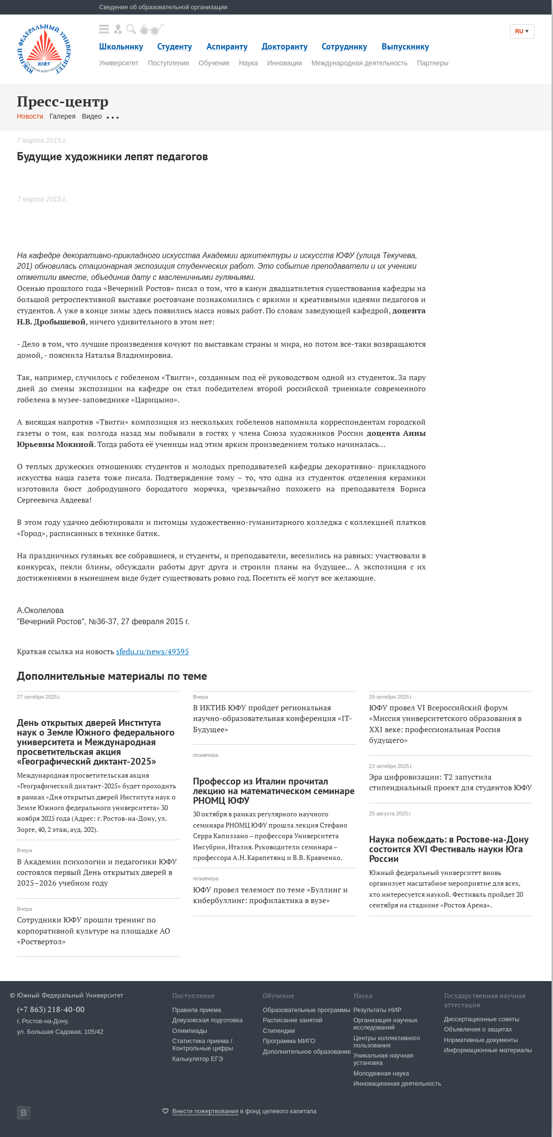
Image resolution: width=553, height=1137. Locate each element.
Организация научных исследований (386, 1023)
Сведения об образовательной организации (163, 7)
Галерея (62, 116)
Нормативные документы (481, 1040)
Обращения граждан (140, 116)
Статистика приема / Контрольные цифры (202, 1044)
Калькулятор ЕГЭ (197, 1058)
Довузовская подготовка (207, 1020)
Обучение (214, 63)
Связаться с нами (207, 116)
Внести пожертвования (205, 1111)
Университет (118, 63)
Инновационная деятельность (398, 1083)
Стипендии (279, 1030)
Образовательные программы (306, 1010)
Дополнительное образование (307, 1051)
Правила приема (196, 1010)
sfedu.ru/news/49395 (152, 651)
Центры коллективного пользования (387, 1041)
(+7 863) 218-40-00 (51, 1009)
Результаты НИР (378, 1010)
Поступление (168, 63)
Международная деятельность (360, 63)
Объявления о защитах (478, 1029)
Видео (92, 116)
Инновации (284, 63)
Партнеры (432, 63)
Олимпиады (189, 1030)
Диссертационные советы (482, 1019)
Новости (30, 116)
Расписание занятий (292, 1020)
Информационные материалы (488, 1050)
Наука (248, 63)
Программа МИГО (289, 1041)
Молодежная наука (381, 1073)
